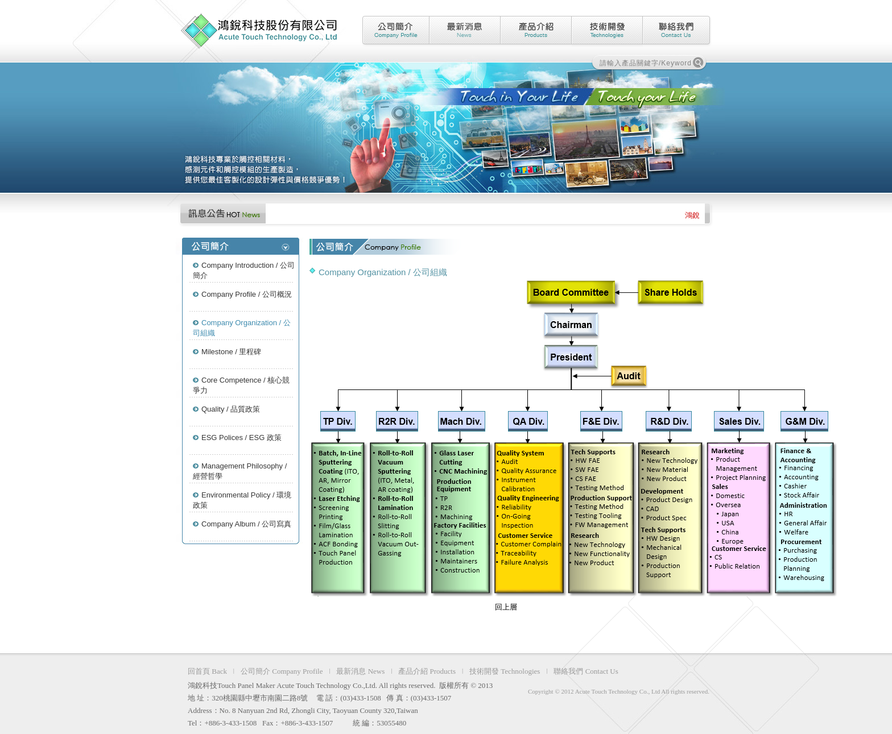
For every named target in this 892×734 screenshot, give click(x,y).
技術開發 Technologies (504, 671)
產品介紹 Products (427, 671)
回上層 (506, 607)
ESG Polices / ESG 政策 (241, 437)
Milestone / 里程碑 (231, 351)
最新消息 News (360, 671)
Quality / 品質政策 (230, 409)
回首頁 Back (207, 671)
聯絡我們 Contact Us (586, 671)
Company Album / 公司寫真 (246, 524)
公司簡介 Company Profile (282, 671)
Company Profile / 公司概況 (246, 294)
